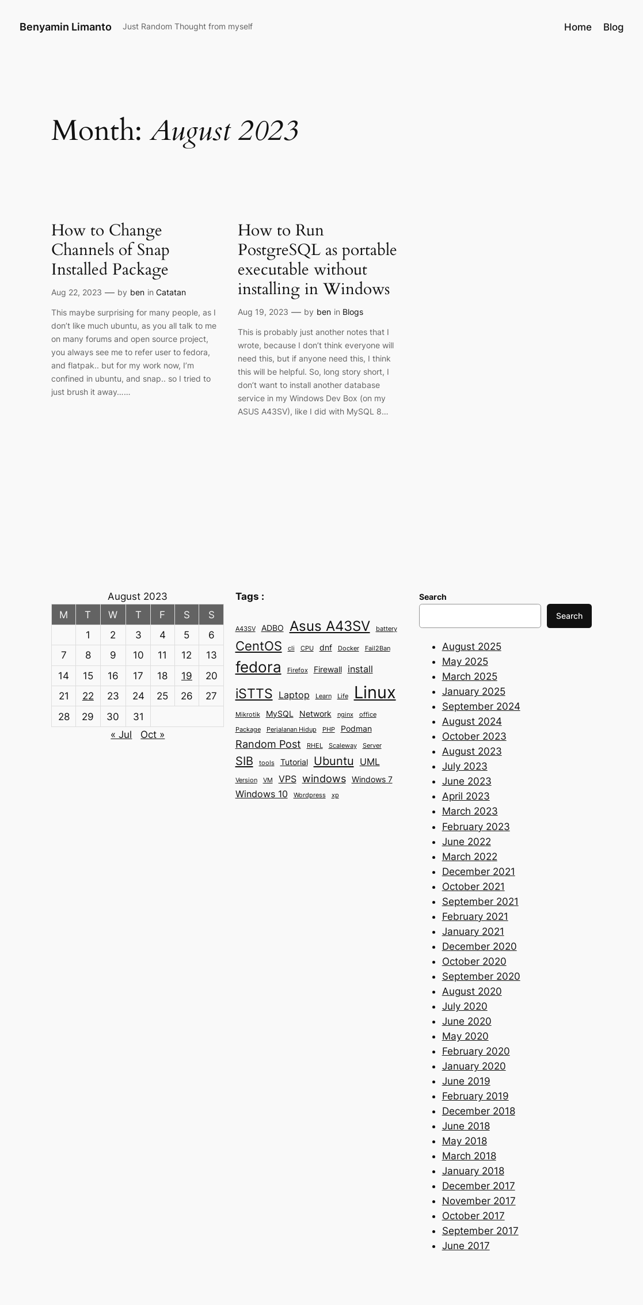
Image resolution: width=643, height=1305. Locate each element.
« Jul (121, 734)
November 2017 (479, 1201)
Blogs (353, 312)
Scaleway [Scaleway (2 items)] (343, 745)
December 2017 (478, 1186)
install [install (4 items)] (360, 669)
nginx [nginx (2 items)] (345, 714)
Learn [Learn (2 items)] (323, 696)
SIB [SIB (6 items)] (244, 761)
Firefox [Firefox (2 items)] (297, 670)
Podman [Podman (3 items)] (356, 728)
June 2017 (466, 1245)
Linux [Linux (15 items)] (375, 692)
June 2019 (466, 1081)
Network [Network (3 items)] (315, 713)
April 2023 (466, 796)
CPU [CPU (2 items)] (307, 648)
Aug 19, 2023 (263, 312)
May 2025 (465, 661)
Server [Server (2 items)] (372, 745)
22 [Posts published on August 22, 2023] (88, 696)
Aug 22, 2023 (76, 292)
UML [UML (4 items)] (370, 761)
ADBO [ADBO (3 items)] (272, 628)
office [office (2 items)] (367, 714)
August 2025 (471, 646)
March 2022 (469, 856)
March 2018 (469, 1156)
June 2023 (467, 781)
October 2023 (474, 736)
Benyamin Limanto (66, 26)
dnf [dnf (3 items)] (325, 647)
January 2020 (474, 1066)
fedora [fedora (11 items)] (258, 667)
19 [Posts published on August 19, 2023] (186, 676)
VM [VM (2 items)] (268, 780)
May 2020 (465, 1036)
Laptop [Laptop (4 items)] (294, 695)
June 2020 (467, 1021)
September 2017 (480, 1230)
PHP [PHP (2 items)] (328, 729)
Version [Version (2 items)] (246, 780)
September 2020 (481, 976)
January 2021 (473, 931)
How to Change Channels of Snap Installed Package (110, 249)
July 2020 (465, 1006)
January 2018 (473, 1171)
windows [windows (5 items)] (324, 778)
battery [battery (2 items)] (386, 629)
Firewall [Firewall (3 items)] (328, 669)
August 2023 (472, 751)
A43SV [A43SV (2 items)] (245, 629)
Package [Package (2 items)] (248, 729)
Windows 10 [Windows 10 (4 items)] (261, 794)
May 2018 (464, 1141)
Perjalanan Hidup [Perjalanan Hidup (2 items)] (292, 729)
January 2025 (473, 691)
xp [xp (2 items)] (335, 795)
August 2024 (472, 721)
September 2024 (481, 706)
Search (569, 616)
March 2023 (470, 811)
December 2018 (478, 1111)
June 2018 (466, 1126)
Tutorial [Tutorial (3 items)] (294, 762)
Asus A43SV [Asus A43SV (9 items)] (330, 626)
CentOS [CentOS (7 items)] (258, 645)
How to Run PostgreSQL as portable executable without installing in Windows (317, 259)
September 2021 (480, 901)
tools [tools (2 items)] (267, 763)
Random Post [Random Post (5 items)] (268, 743)
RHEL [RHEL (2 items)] (315, 745)
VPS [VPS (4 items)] (287, 779)
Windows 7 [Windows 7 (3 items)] (372, 779)
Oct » (152, 734)
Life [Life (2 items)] (342, 696)
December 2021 (478, 871)
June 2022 (466, 841)
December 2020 (479, 946)
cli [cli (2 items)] (291, 648)
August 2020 (472, 991)
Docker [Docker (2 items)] (348, 648)
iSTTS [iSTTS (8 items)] (254, 694)
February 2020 (476, 1051)
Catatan (171, 292)
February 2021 (475, 916)
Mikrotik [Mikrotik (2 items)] (247, 714)
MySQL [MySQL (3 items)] (280, 713)
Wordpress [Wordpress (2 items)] (310, 795)
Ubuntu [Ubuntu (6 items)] (334, 761)
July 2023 (465, 766)
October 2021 (473, 886)
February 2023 (476, 826)
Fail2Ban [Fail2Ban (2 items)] (377, 648)
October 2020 (474, 961)
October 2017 (473, 1216)
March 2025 (469, 676)
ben (137, 292)
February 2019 (475, 1096)
